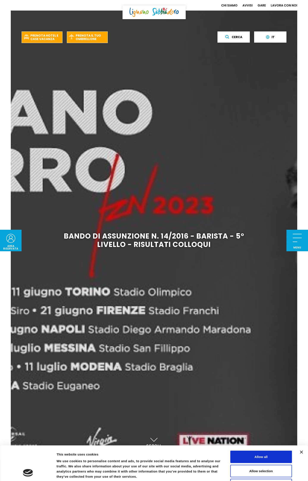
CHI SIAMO (229, 5)
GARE (262, 5)
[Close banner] (301, 419)
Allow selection (261, 439)
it (270, 37)
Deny (261, 453)
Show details (226, 472)
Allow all (261, 424)
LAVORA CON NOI (284, 5)
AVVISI (247, 5)
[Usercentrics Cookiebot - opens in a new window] (28, 472)
